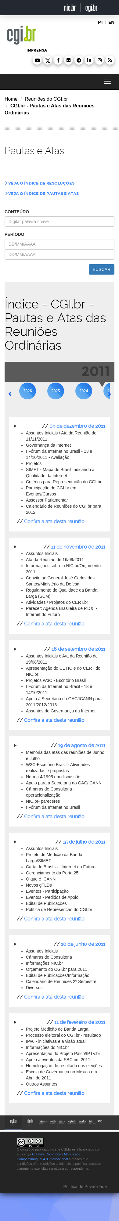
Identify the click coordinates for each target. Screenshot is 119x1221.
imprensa (37, 50)
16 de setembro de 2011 (78, 649)
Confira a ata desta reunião (54, 521)
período (14, 234)
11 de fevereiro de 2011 (79, 1022)
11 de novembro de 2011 (78, 547)
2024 (83, 391)
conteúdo (17, 211)
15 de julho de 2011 (84, 842)
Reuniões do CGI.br (46, 99)
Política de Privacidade (84, 1186)
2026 (27, 391)
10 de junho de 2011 (83, 944)
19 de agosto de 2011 (81, 745)
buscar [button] (101, 269)
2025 (55, 391)
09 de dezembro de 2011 (77, 426)
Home (11, 99)
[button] (37, 60)
